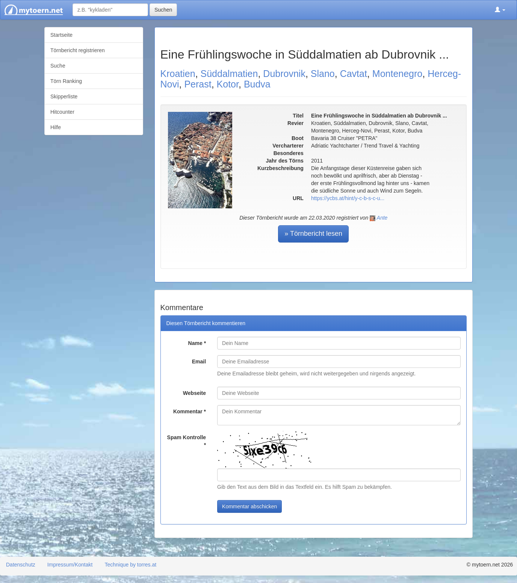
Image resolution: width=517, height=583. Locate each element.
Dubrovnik (284, 73)
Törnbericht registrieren (77, 50)
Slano (323, 73)
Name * (197, 343)
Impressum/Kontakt (70, 565)
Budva (257, 84)
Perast (197, 84)
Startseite (61, 35)
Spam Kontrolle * (186, 441)
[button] (500, 9)
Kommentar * (189, 411)
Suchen (163, 10)
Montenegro (397, 73)
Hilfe (55, 127)
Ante (382, 218)
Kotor (228, 84)
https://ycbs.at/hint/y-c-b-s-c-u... (347, 198)
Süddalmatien (229, 73)
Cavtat (353, 73)
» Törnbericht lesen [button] (313, 233)
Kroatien (177, 73)
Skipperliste (63, 96)
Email (199, 362)
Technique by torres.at (130, 565)
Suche (57, 66)
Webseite (194, 393)
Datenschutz (20, 565)
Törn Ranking (66, 81)
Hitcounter (62, 112)
